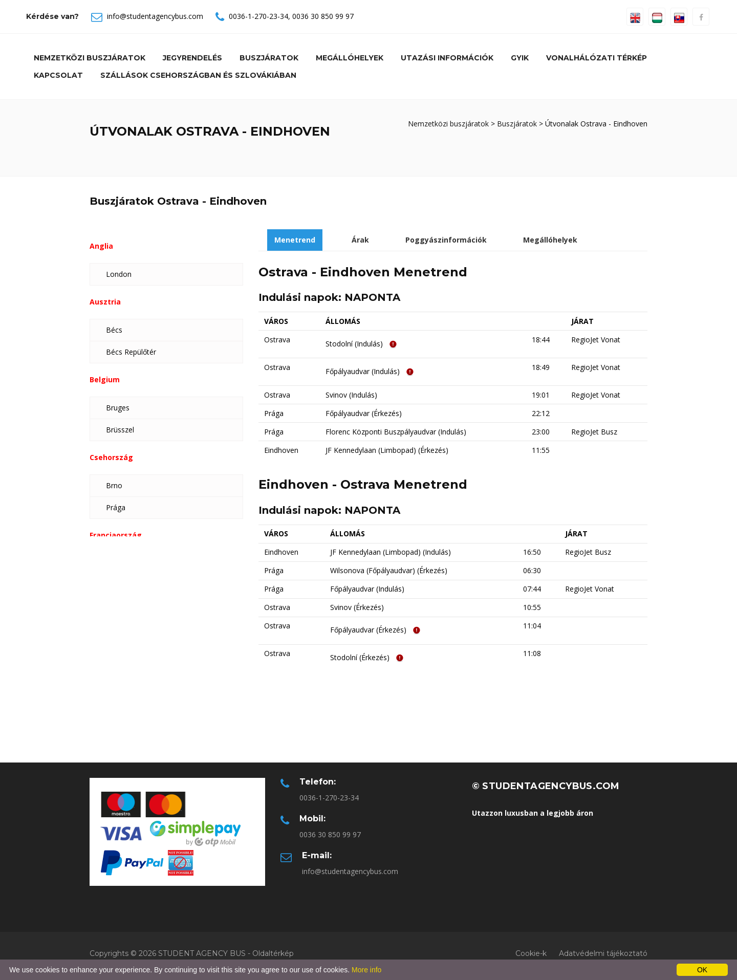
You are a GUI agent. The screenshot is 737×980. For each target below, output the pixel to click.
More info (366, 970)
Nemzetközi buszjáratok (89, 57)
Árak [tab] (360, 240)
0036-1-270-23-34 (258, 16)
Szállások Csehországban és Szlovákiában (198, 75)
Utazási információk (447, 57)
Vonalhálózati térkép (596, 57)
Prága (115, 507)
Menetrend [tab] (294, 240)
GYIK (520, 57)
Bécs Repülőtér (131, 352)
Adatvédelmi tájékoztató (603, 953)
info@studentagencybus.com (155, 16)
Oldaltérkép (273, 953)
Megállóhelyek (349, 57)
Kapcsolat (58, 75)
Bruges (117, 407)
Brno (114, 485)
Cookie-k (531, 953)
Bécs (114, 330)
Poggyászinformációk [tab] (446, 240)
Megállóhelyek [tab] (550, 240)
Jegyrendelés (192, 57)
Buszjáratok (269, 57)
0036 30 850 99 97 (323, 16)
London (119, 274)
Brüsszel (120, 429)
